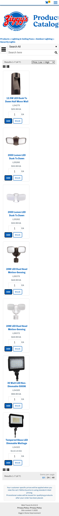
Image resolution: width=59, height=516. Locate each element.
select (56, 46)
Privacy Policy (23, 508)
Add (8, 121)
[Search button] (56, 52)
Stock (17, 121)
